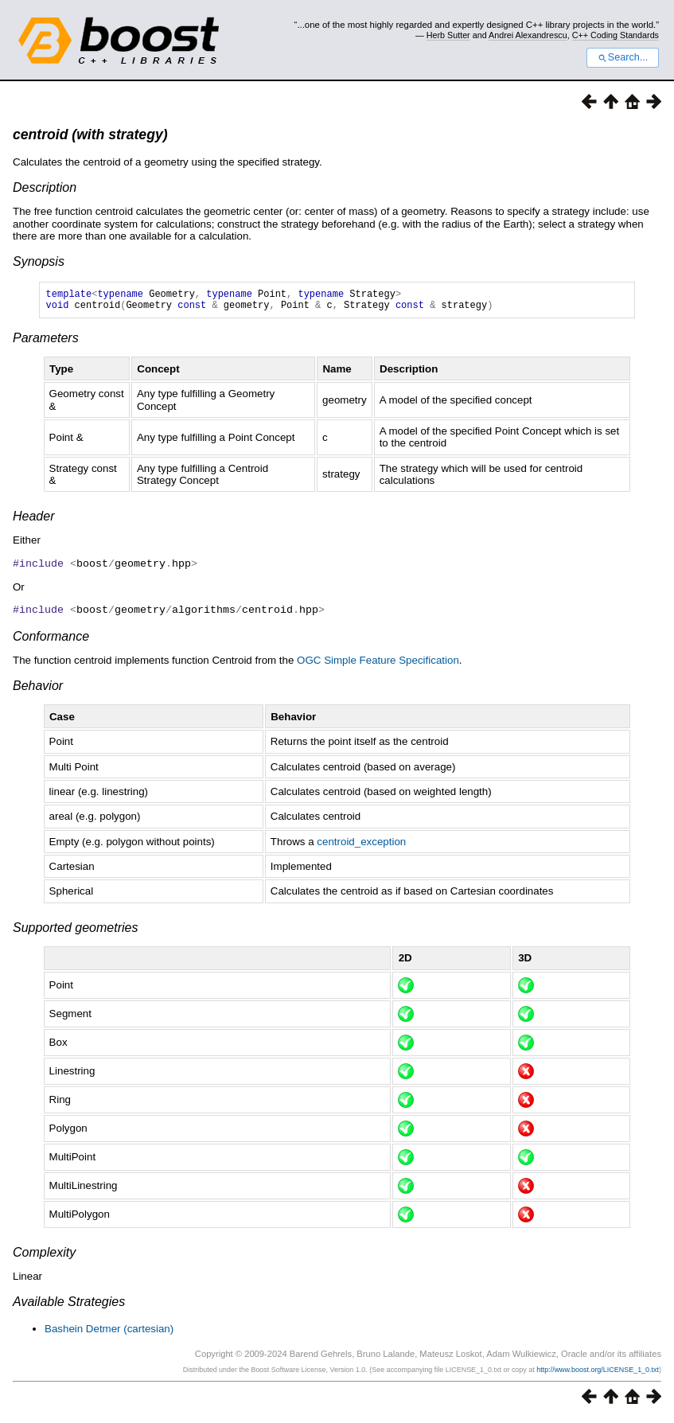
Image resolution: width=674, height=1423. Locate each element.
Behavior (38, 689)
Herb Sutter (448, 35)
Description (44, 187)
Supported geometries (75, 931)
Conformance (51, 639)
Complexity (44, 1255)
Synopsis (38, 261)
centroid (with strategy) (90, 134)
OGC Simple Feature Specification (378, 663)
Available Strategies (69, 1305)
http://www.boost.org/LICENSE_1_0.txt (597, 1373)
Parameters (46, 342)
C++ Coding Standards (615, 35)
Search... (623, 57)
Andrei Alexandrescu (528, 35)
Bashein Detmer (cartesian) (109, 1332)
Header (33, 521)
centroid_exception (361, 845)
